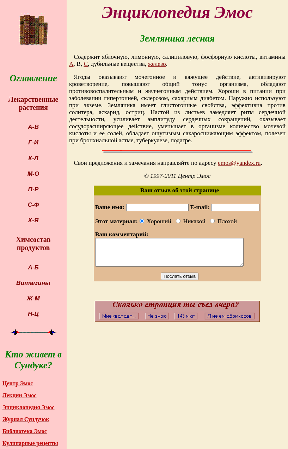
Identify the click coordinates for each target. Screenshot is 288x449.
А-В (33, 126)
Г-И (33, 142)
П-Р (33, 189)
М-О (33, 173)
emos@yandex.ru (239, 163)
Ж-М (33, 298)
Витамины (33, 282)
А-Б (33, 267)
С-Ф (33, 204)
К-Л (33, 158)
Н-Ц (33, 313)
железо (157, 64)
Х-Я (33, 220)
